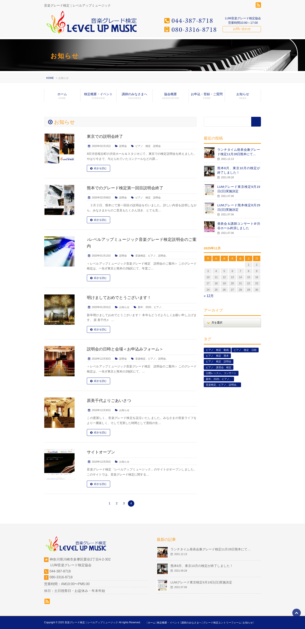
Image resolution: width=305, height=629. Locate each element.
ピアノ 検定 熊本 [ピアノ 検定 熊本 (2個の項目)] (217, 355)
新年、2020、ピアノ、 (151, 307)
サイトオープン (101, 452)
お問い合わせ (242, 29)
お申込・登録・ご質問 (207, 97)
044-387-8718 (60, 571)
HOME (50, 78)
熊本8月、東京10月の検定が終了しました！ (238, 170)
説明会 (123, 146)
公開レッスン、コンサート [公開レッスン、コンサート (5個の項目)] (221, 373)
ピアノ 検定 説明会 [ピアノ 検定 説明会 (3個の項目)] (218, 361)
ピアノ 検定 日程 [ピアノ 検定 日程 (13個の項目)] (245, 350)
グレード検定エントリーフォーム (222, 622)
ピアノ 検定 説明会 (148, 146)
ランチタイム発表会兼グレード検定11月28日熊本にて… (238, 152)
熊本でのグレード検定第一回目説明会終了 (127, 187)
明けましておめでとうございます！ (121, 297)
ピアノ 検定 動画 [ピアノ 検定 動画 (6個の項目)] (217, 350)
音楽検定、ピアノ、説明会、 (151, 255)
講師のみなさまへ (134, 97)
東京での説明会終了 (106, 136)
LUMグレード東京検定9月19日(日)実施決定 (238, 189)
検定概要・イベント (98, 97)
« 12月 (209, 296)
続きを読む (100, 168)
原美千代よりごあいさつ (110, 400)
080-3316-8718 (61, 577)
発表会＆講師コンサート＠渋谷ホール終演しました (238, 226)
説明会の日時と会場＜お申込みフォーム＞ (127, 349)
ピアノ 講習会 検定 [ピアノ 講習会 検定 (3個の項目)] (218, 367)
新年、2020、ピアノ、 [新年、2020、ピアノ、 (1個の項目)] (219, 379)
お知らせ (243, 97)
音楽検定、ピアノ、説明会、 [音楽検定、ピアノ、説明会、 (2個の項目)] (222, 384)
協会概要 (171, 97)
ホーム (62, 97)
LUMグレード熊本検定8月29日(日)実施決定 (238, 207)
